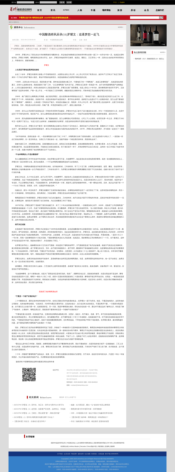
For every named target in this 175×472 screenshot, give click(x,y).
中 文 (115, 2)
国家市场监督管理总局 (58, 443)
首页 (10, 22)
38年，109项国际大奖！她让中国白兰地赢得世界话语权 (92, 413)
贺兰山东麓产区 (70, 397)
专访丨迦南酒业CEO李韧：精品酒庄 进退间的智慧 (90, 421)
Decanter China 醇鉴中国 (88, 446)
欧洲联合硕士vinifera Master (70, 446)
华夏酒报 (101, 446)
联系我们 (94, 454)
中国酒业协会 (71, 443)
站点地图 (87, 454)
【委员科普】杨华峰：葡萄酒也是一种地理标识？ (89, 417)
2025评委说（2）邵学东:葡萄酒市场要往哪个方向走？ (34, 417)
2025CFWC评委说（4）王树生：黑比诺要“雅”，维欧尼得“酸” (37, 413)
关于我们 (60, 454)
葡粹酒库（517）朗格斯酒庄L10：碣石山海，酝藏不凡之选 (149, 59)
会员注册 (67, 454)
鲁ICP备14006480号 (111, 454)
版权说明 (81, 454)
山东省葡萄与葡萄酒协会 (85, 443)
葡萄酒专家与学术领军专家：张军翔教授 (86, 409)
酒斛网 (112, 446)
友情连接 (101, 454)
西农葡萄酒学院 (119, 443)
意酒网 (107, 446)
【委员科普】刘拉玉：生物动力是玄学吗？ (30, 421)
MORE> (120, 27)
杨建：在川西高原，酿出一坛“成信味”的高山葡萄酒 (90, 405)
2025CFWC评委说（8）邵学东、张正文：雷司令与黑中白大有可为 (39, 405)
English (122, 2)
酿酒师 (61, 397)
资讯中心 (16, 22)
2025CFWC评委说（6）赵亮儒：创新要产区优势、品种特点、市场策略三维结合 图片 (40, 409)
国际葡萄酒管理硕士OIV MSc (103, 443)
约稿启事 (74, 454)
